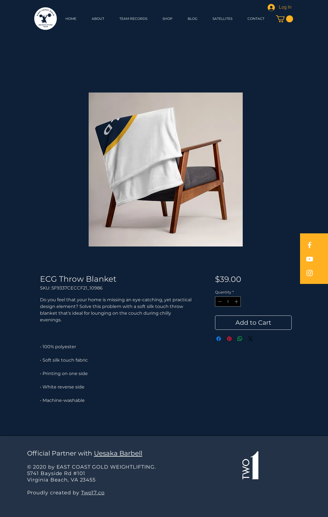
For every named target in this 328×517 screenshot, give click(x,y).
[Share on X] (250, 338)
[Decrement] (219, 301)
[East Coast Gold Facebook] (309, 245)
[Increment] (236, 301)
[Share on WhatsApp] (240, 338)
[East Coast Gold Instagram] (309, 273)
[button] (167, 18)
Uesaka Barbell (118, 453)
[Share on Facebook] (218, 338)
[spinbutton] (228, 301)
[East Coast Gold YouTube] (309, 259)
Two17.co (93, 493)
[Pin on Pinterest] (229, 338)
